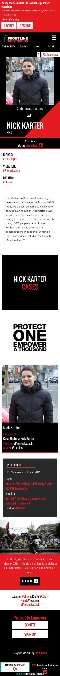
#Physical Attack (11, 170)
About (37, 46)
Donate (23, 46)
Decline (25, 25)
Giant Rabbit (41, 653)
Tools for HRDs (8, 46)
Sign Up (30, 634)
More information (10, 19)
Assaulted (31, 145)
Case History (30, 141)
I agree (9, 25)
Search (51, 46)
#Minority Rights (42, 484)
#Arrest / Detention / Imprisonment (26, 498)
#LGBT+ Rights (10, 159)
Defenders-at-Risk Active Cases (45, 666)
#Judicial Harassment (18, 503)
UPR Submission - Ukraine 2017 (23, 472)
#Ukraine (7, 182)
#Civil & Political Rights (19, 484)
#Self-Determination (17, 489)
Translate (52, 54)
